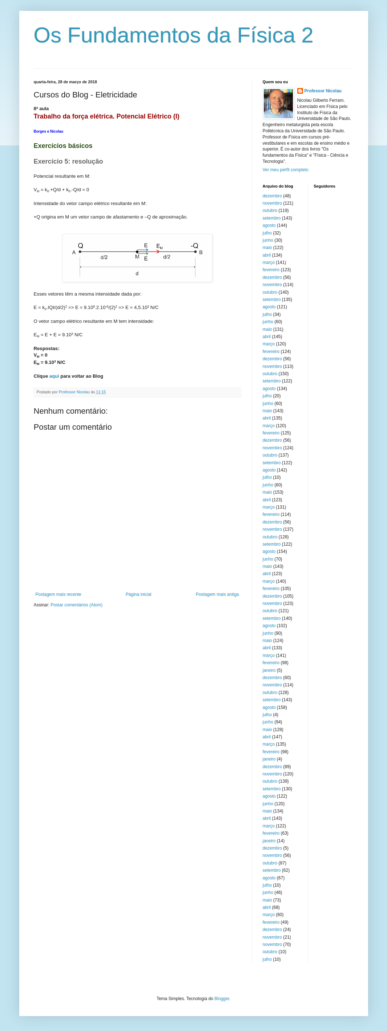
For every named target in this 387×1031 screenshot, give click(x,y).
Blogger (221, 998)
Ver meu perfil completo (286, 169)
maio (267, 247)
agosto (269, 225)
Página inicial (139, 594)
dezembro (272, 195)
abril (267, 255)
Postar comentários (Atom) (76, 604)
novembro (272, 203)
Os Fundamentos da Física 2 (174, 35)
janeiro (269, 670)
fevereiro (271, 269)
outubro (270, 210)
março (269, 262)
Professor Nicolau (323, 90)
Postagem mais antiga (217, 594)
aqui (54, 376)
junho (268, 240)
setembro (272, 218)
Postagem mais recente (58, 594)
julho (267, 233)
